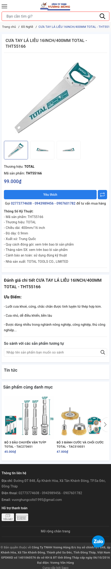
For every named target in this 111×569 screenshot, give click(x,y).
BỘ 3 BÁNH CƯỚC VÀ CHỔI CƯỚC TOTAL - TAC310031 (80, 444)
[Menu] (4, 6)
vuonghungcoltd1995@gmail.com (37, 500)
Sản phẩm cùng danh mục (28, 387)
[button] (104, 425)
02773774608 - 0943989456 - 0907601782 (43, 203)
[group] (55, 98)
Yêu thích (50, 194)
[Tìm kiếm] (102, 16)
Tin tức (10, 370)
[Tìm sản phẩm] (55, 16)
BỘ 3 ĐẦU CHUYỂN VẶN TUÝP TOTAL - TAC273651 (25, 444)
